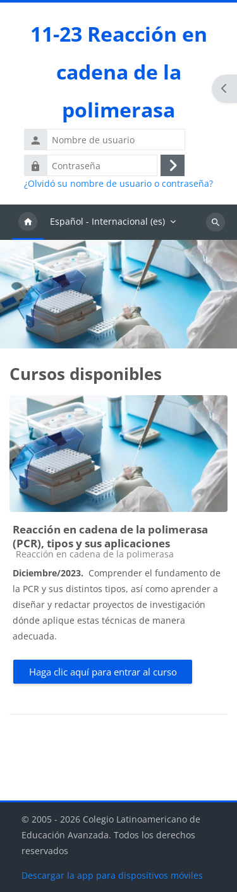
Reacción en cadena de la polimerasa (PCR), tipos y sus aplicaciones (110, 536)
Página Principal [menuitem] (28, 222)
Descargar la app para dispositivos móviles (112, 875)
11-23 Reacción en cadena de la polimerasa (118, 71)
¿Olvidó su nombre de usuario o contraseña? (118, 183)
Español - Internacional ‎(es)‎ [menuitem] (107, 221)
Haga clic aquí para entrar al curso (103, 671)
